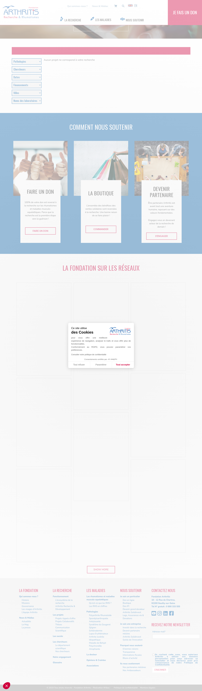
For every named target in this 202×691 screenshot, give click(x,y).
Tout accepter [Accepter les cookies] (123, 364)
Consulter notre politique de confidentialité (88, 355)
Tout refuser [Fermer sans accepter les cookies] (79, 364)
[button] (6, 685)
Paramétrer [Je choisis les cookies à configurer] (100, 364)
